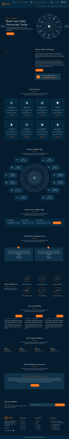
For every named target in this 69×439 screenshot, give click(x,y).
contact (64, 6)
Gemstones (22, 423)
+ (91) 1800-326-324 (56, 429)
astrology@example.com (56, 424)
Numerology (22, 425)
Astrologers (37, 425)
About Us (37, 421)
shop (57, 6)
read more (10, 33)
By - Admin (7, 318)
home (38, 6)
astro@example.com (55, 426)
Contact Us (37, 429)
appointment (53, 6)
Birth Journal (22, 429)
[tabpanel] (20, 26)
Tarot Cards (22, 427)
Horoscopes (22, 421)
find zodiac (57, 222)
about (41, 6)
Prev (2, 26)
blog (48, 6)
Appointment (38, 427)
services (45, 6)
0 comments (14, 318)
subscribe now (60, 404)
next (66, 26)
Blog (36, 423)
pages (61, 6)
